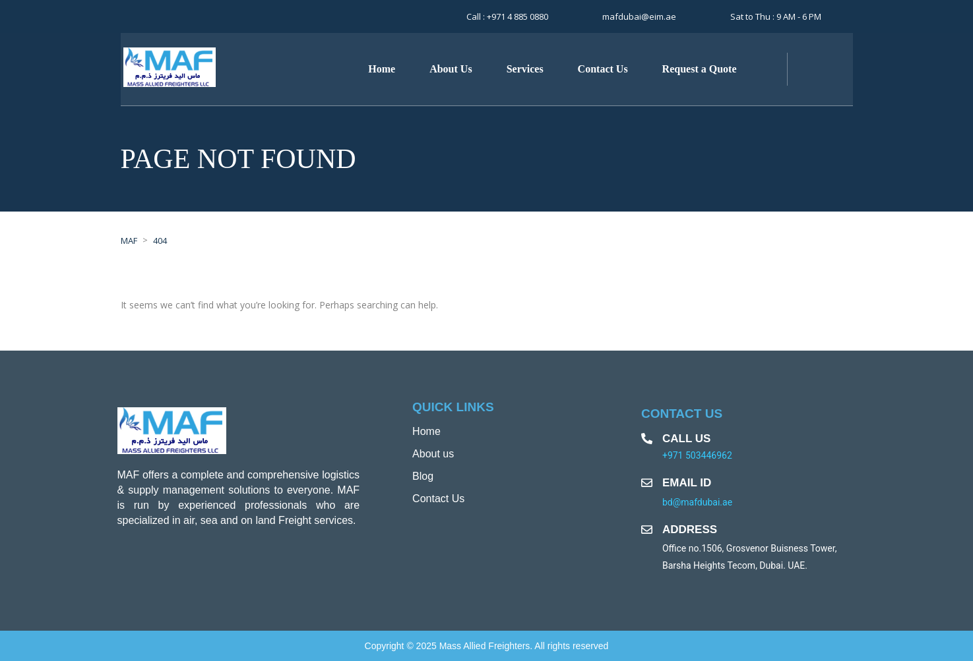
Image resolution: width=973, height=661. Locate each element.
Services (525, 68)
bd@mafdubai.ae (697, 502)
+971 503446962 (697, 455)
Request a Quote (699, 68)
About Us (450, 68)
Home (381, 68)
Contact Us (603, 68)
